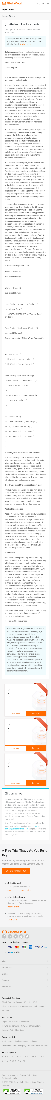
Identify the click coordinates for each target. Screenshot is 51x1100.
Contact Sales (24, 890)
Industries (34, 1041)
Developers (6, 1045)
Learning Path (8, 1030)
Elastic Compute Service (12, 1002)
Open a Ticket (13, 907)
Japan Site (6, 1022)
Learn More (15, 713)
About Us (14, 1075)
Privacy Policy (26, 1075)
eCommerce (27, 1006)
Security (5, 1010)
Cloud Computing (21, 1041)
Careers (5, 1075)
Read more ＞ (25, 44)
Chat (9, 890)
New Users (19, 1030)
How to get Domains (10, 1026)
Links (15, 1078)
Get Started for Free (16, 870)
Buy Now (35, 713)
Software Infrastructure (31, 1026)
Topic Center (7, 1041)
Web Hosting (39, 1006)
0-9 (24, 1061)
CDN (25, 1002)
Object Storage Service (11, 1006)
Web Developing (19, 1045)
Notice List (6, 1078)
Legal (35, 1075)
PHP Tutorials (42, 1045)
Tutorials (31, 1045)
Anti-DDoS (33, 1002)
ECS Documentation (20, 1022)
